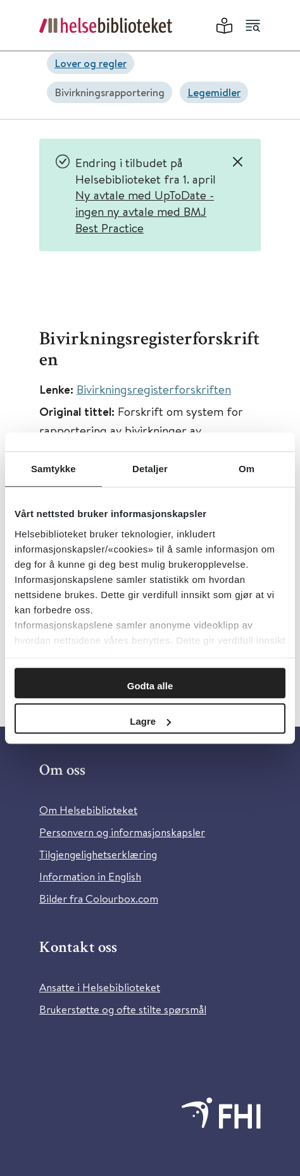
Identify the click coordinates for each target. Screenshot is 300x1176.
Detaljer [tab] (150, 468)
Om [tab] (246, 468)
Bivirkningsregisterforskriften (154, 389)
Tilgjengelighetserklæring (98, 854)
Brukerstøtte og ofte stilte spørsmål (122, 1009)
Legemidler (214, 92)
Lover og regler (90, 63)
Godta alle (150, 685)
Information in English (90, 876)
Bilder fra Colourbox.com (98, 898)
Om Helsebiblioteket (88, 810)
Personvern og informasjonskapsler (122, 832)
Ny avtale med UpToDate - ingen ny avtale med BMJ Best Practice (144, 211)
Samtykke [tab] (53, 468)
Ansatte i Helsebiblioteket (99, 987)
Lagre (150, 721)
